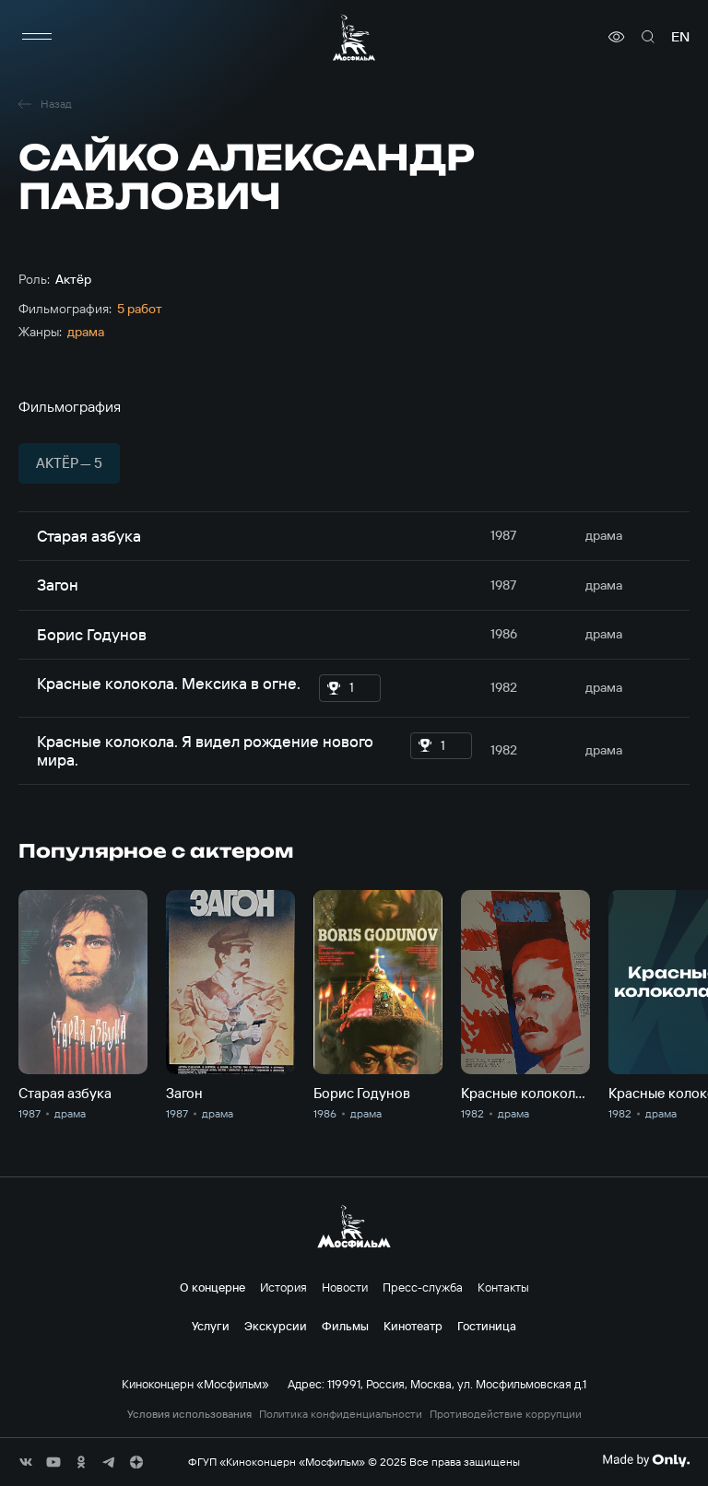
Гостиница (486, 1325)
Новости (345, 1287)
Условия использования (189, 1414)
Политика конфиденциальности (340, 1414)
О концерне (212, 1287)
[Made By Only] (646, 1460)
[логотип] (354, 37)
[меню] (36, 36)
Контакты (503, 1287)
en (680, 37)
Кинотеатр (413, 1325)
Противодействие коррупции (506, 1414)
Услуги (211, 1325)
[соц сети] (25, 1462)
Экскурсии (275, 1325)
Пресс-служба (423, 1287)
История (283, 1287)
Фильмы (345, 1325)
